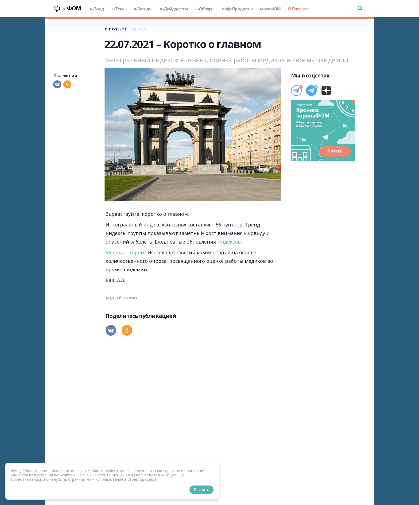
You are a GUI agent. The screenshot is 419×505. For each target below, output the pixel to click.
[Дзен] (326, 90)
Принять (201, 489)
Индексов (229, 241)
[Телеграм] (296, 90)
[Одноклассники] (67, 84)
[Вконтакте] (57, 84)
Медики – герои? (126, 252)
